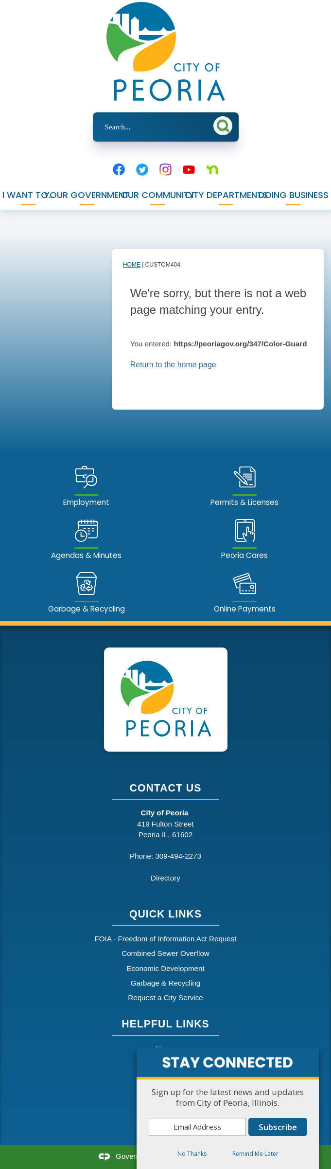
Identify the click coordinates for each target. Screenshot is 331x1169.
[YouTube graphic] (189, 169)
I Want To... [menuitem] (28, 195)
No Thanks (192, 1154)
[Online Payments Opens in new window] (245, 591)
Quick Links (165, 914)
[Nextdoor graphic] (212, 169)
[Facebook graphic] (119, 169)
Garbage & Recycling (166, 983)
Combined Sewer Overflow (165, 953)
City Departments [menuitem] (226, 195)
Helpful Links (165, 1024)
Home (131, 264)
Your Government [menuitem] (87, 195)
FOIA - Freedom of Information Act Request (165, 939)
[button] (224, 125)
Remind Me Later (255, 1154)
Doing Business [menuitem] (293, 195)
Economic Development (165, 968)
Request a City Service (165, 997)
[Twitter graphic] (142, 169)
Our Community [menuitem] (157, 195)
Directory (165, 878)
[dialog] (228, 1108)
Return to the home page (173, 364)
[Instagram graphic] (165, 169)
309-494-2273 (178, 856)
